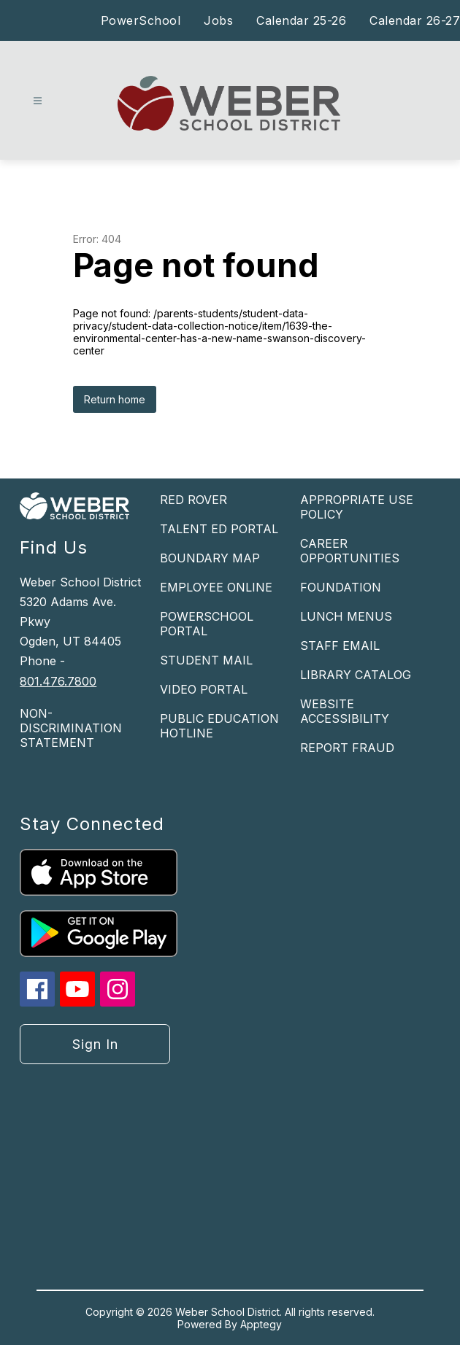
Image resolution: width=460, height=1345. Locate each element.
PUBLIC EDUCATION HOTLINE (219, 725)
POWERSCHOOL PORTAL (206, 623)
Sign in (95, 1044)
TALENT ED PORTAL (219, 529)
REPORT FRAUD (347, 747)
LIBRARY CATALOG (355, 674)
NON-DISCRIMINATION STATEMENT (71, 728)
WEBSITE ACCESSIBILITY (344, 711)
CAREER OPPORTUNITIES (349, 550)
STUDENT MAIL (206, 660)
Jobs (218, 20)
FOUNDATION (340, 587)
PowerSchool (141, 20)
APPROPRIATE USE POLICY (356, 507)
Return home (114, 399)
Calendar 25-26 (301, 20)
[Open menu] (37, 101)
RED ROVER (193, 499)
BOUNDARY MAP (210, 558)
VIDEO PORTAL (204, 689)
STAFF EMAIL (340, 645)
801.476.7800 (58, 681)
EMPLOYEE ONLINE (216, 587)
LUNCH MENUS (346, 616)
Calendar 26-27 (414, 20)
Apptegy (261, 1324)
